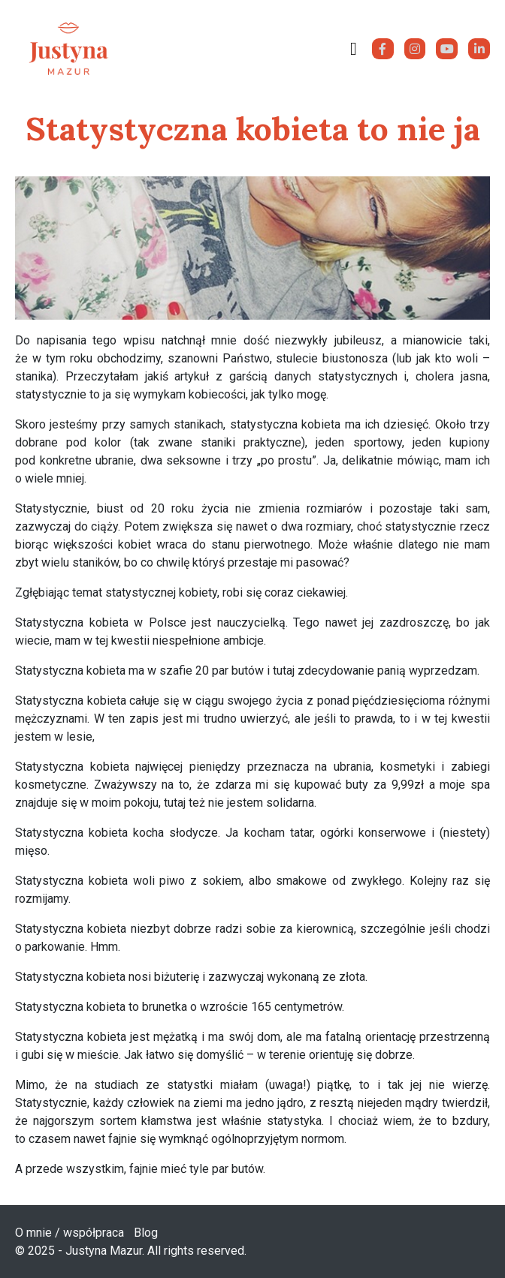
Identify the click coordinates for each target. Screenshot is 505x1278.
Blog (146, 1232)
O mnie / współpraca (69, 1232)
